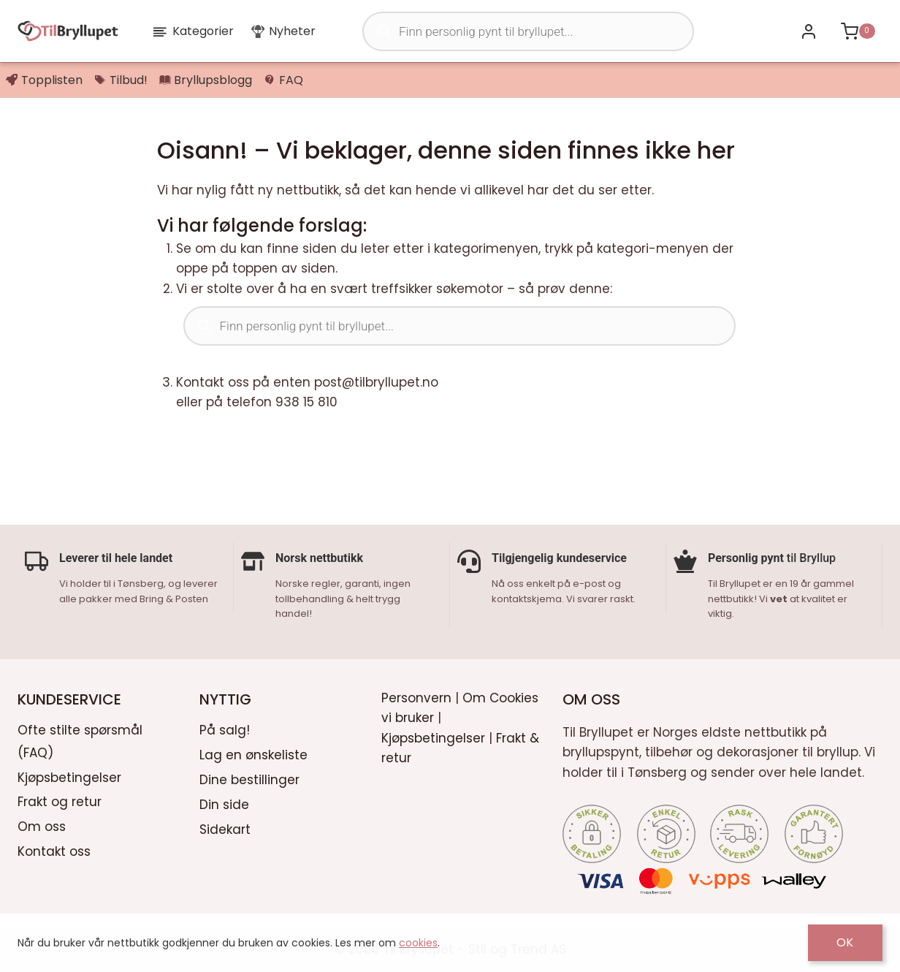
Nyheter (283, 31)
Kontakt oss (54, 850)
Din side (224, 803)
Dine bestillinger (249, 778)
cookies (418, 942)
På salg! (224, 728)
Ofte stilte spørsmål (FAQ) (80, 740)
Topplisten (44, 80)
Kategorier (193, 31)
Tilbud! (121, 80)
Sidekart (225, 828)
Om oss (42, 826)
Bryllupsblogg (206, 80)
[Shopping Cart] (857, 31)
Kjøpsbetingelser (69, 776)
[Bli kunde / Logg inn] (808, 31)
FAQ (283, 80)
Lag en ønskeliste (253, 753)
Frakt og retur (60, 801)
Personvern (416, 697)
